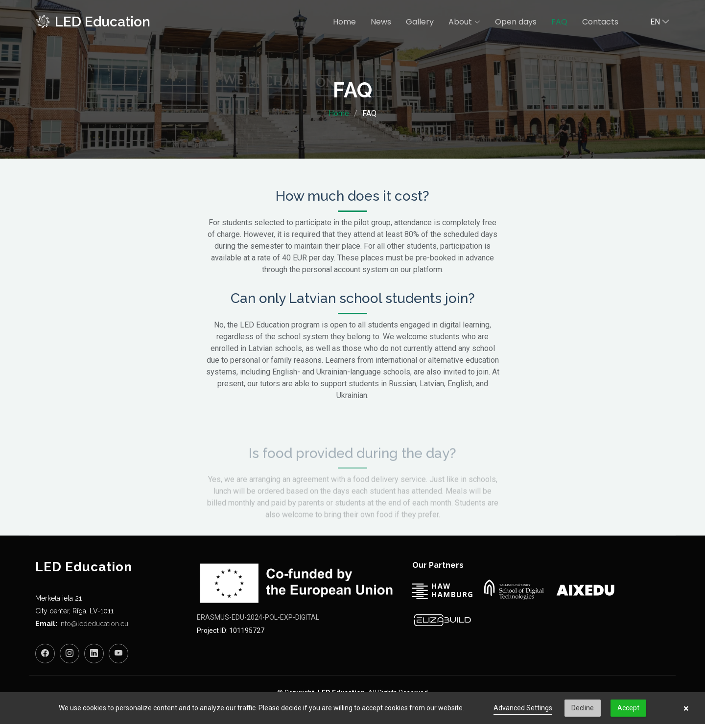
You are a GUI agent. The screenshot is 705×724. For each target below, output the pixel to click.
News (381, 21)
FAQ (559, 21)
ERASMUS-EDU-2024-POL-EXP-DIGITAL (258, 617)
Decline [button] (582, 708)
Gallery (420, 21)
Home (344, 21)
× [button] (686, 708)
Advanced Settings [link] (523, 708)
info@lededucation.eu (93, 623)
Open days (516, 21)
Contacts (600, 21)
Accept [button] (628, 708)
